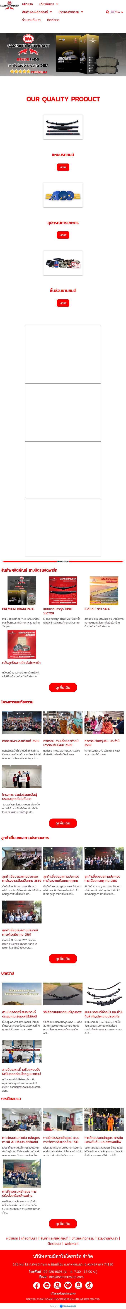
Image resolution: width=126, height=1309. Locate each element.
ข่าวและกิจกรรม (83, 1238)
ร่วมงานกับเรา (108, 1238)
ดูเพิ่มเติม (63, 687)
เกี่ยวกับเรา (29, 1238)
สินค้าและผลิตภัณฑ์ (54, 1238)
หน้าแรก (12, 1238)
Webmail (71, 1243)
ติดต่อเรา (54, 1243)
